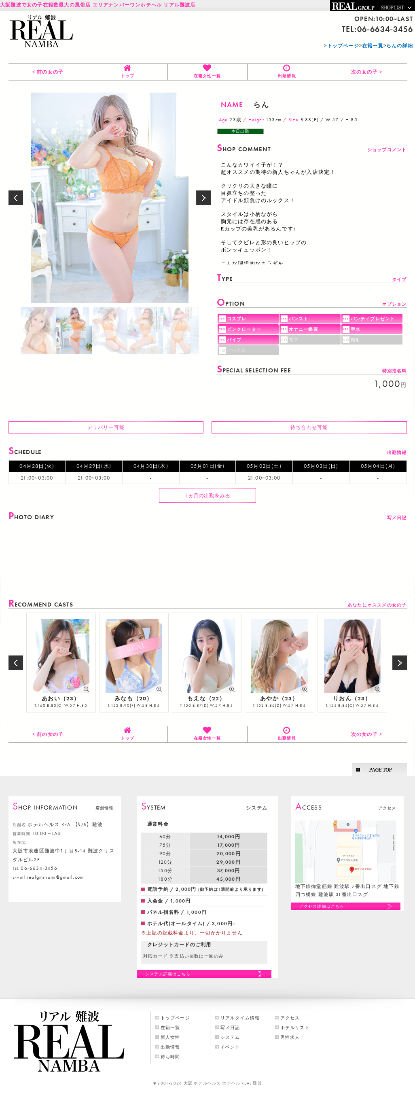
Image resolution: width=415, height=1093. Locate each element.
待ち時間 (170, 1056)
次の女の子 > (366, 72)
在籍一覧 (170, 1027)
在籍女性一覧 (207, 75)
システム (230, 1037)
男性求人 (290, 1037)
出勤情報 (287, 75)
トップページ (175, 1018)
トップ (128, 75)
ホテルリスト (295, 1027)
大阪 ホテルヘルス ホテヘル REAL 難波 (223, 1083)
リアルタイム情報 (240, 1018)
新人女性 (170, 1037)
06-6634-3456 (385, 29)
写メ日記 (230, 1027)
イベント (230, 1047)
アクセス (290, 1018)
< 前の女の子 (48, 72)
